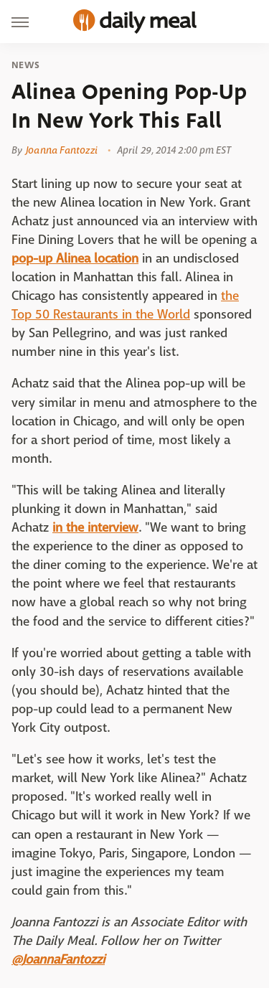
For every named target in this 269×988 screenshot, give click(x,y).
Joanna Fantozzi (62, 150)
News (25, 65)
